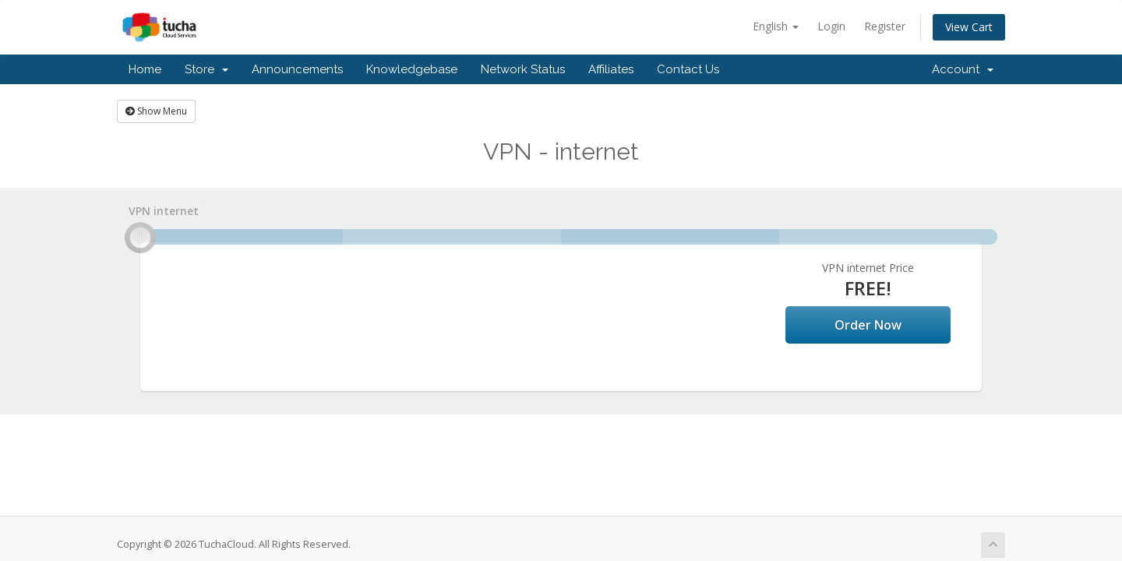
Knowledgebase (411, 69)
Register (884, 26)
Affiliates (610, 69)
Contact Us (688, 69)
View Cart (969, 26)
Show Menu (156, 111)
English (776, 26)
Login (831, 26)
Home (145, 69)
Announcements (297, 69)
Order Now (867, 324)
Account (962, 69)
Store (206, 69)
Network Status (523, 69)
